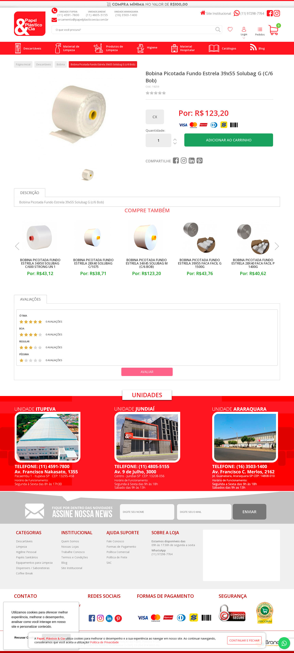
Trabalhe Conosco (73, 552)
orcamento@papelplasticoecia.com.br (82, 19)
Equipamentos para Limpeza (34, 562)
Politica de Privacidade (104, 642)
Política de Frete (116, 557)
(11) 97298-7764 (162, 554)
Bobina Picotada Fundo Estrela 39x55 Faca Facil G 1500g (199, 263)
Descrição (29, 192)
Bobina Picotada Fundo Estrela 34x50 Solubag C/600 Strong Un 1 (40, 263)
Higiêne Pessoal (26, 552)
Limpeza (21, 546)
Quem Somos (70, 541)
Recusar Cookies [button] (26, 637)
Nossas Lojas (70, 546)
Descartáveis (24, 541)
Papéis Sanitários (27, 557)
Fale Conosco (115, 541)
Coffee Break (24, 573)
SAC (109, 562)
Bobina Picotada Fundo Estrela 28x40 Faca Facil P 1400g (253, 263)
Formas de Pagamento (121, 546)
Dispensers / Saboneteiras (33, 568)
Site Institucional (71, 568)
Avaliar (147, 372)
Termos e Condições (74, 557)
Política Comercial (117, 552)
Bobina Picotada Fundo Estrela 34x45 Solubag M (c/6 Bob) (147, 263)
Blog (64, 562)
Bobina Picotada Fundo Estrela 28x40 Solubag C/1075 (93, 263)
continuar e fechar (244, 640)
